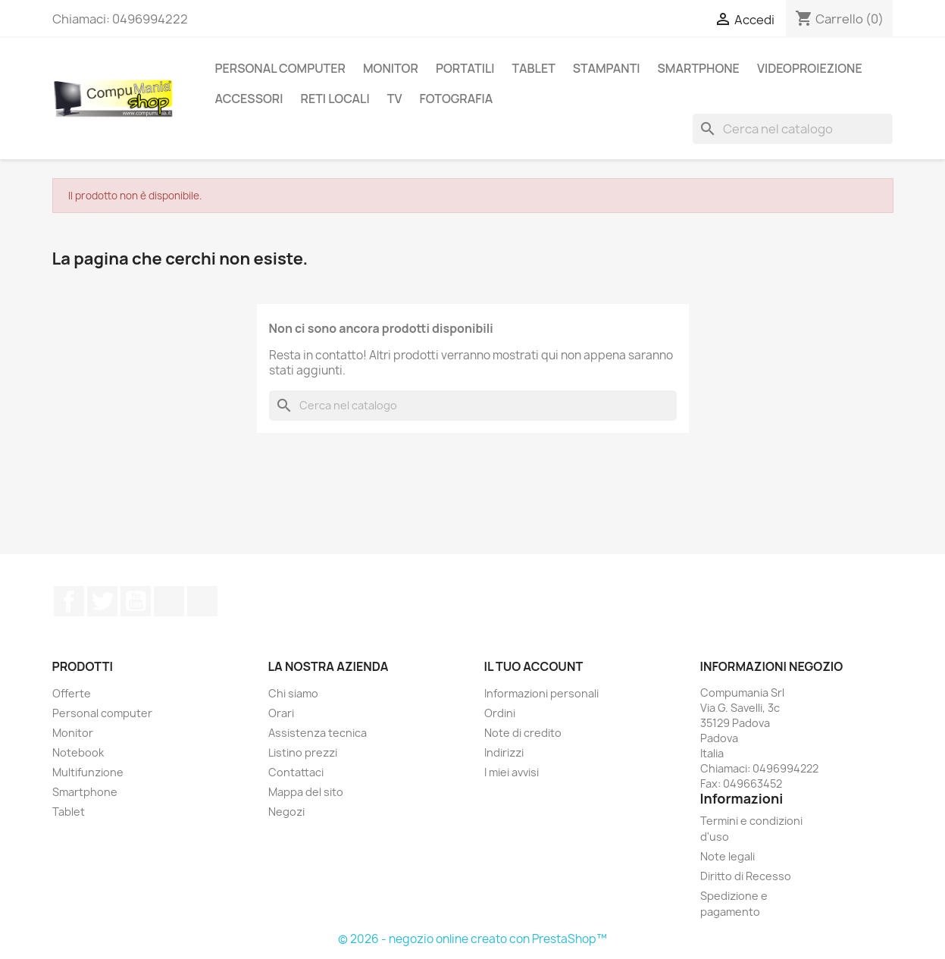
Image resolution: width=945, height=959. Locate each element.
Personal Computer (280, 68)
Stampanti (606, 68)
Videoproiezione (809, 68)
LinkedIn (202, 601)
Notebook (78, 752)
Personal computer (102, 713)
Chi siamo (293, 693)
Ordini (499, 713)
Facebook (69, 601)
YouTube (135, 601)
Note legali (727, 856)
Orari (281, 713)
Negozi (286, 811)
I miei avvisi (511, 772)
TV (394, 98)
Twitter (102, 601)
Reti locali (334, 98)
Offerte (71, 693)
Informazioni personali (541, 693)
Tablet (533, 68)
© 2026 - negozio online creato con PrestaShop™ (472, 939)
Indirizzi (504, 752)
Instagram (169, 601)
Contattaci (296, 772)
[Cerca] (793, 129)
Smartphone (84, 792)
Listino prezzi (302, 752)
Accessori (249, 98)
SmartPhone (699, 68)
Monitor (390, 68)
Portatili (465, 68)
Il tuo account (534, 666)
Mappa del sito (305, 792)
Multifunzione (88, 772)
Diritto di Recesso (745, 876)
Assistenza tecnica (317, 733)
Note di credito (523, 733)
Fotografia (456, 98)
